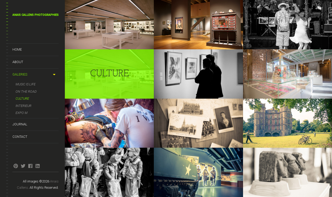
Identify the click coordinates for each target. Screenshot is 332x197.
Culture (22, 98)
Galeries (19, 74)
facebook (30, 166)
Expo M (21, 113)
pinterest (15, 166)
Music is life (26, 84)
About (17, 62)
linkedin (37, 166)
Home (17, 49)
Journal (19, 124)
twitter (23, 166)
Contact (19, 137)
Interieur (23, 106)
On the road (26, 91)
